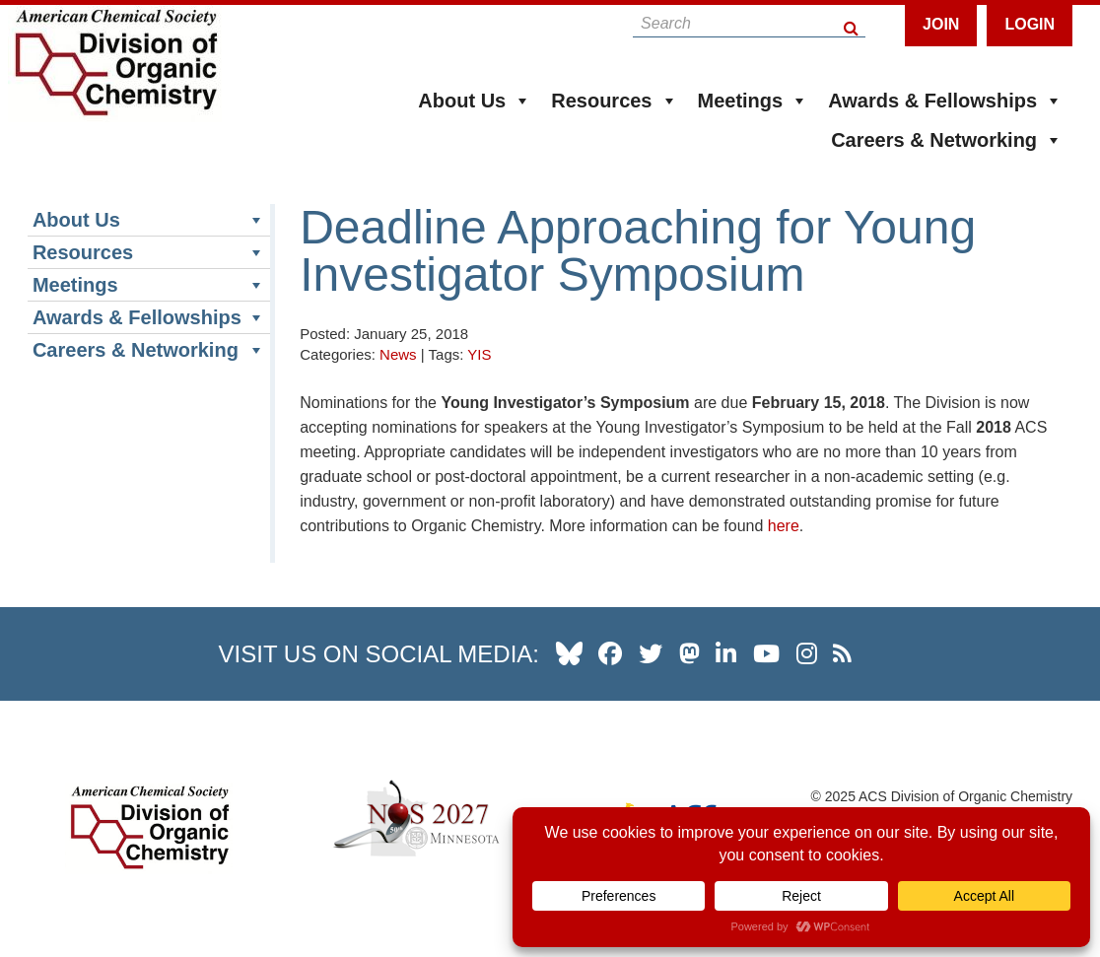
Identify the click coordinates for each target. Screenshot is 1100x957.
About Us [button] (474, 100)
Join (941, 24)
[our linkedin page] (726, 653)
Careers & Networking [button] (947, 140)
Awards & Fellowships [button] (945, 100)
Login (1029, 24)
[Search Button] (852, 23)
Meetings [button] (753, 100)
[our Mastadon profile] (689, 653)
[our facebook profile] (610, 653)
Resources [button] (614, 100)
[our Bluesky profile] (569, 653)
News (398, 354)
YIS (479, 354)
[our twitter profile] (650, 653)
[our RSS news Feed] (842, 653)
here (783, 525)
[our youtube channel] (766, 653)
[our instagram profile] (806, 653)
